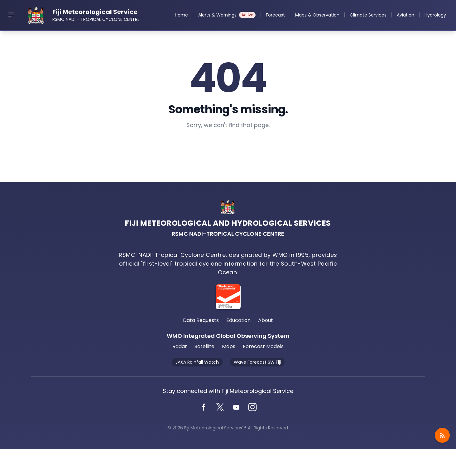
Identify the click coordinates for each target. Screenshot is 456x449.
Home (181, 15)
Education (238, 320)
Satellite (204, 346)
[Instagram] (252, 407)
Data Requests (201, 320)
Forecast (275, 15)
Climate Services (368, 15)
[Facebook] (203, 407)
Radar (179, 346)
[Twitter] (220, 407)
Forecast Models (263, 346)
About (265, 320)
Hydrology (435, 15)
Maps (228, 346)
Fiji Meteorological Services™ (215, 428)
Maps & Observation (317, 15)
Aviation (405, 15)
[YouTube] (236, 407)
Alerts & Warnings (227, 15)
